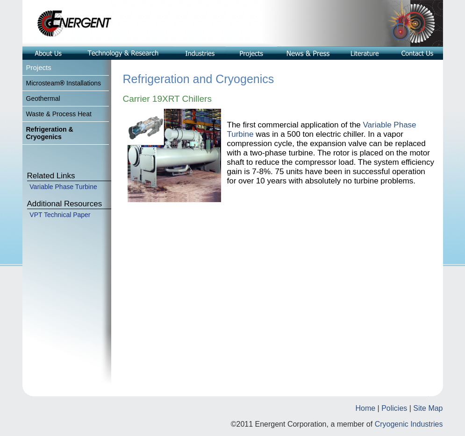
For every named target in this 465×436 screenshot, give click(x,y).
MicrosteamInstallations (63, 83)
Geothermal (43, 98)
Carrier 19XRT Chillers (167, 99)
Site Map (428, 408)
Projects (38, 67)
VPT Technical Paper (59, 214)
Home (365, 408)
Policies (394, 408)
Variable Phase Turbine (63, 186)
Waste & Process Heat (59, 114)
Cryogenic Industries (409, 424)
